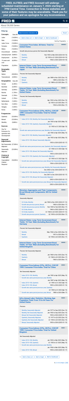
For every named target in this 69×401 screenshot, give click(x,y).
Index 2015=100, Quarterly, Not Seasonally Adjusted (38, 156)
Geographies (6, 81)
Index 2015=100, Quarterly (30, 283)
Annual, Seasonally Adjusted (30, 322)
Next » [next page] (63, 363)
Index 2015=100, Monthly (30, 275)
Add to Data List (26, 38)
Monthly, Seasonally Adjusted (31, 310)
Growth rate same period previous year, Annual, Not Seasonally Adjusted (44, 161)
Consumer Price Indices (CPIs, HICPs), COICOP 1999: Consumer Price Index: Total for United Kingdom (39, 330)
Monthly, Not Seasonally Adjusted (32, 313)
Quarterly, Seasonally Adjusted (31, 317)
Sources (4, 126)
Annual (24, 60)
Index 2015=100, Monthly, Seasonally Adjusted (36, 135)
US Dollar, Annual (27, 209)
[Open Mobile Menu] (66, 21)
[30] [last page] (67, 363)
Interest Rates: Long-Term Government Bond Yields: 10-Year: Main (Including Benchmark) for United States (39, 90)
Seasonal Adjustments (6, 140)
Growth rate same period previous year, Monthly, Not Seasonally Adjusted (43, 130)
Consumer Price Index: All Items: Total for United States (37, 46)
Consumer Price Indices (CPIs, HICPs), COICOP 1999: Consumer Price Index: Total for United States (39, 113)
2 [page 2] (55, 363)
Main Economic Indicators (27, 33)
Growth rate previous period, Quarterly (33, 214)
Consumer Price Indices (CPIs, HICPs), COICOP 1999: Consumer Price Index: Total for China (39, 266)
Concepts (5, 34)
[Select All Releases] (19, 37)
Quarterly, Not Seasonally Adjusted (32, 320)
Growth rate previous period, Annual (33, 204)
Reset (65, 33)
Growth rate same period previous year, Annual (36, 292)
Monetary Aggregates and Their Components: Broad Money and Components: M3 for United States (38, 192)
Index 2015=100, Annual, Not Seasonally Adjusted (37, 151)
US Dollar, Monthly (27, 202)
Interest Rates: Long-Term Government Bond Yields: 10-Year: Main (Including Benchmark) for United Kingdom (39, 245)
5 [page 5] (59, 363)
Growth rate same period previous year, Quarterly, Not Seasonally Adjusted (43, 146)
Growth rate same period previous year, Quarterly (37, 287)
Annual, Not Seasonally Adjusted (32, 315)
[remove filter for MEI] (36, 33)
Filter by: (4, 31)
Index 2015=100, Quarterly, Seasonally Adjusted (37, 124)
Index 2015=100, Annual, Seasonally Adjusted (36, 140)
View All (15, 34)
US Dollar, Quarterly (28, 212)
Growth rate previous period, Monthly (33, 207)
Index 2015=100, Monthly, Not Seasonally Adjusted (38, 119)
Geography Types (5, 70)
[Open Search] (64, 21)
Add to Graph (39, 38)
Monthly (24, 55)
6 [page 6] (60, 363)
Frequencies (6, 113)
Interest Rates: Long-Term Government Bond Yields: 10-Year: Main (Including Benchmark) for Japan (39, 68)
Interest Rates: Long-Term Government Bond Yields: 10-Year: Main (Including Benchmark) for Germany (39, 222)
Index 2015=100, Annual (29, 285)
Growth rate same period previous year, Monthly (37, 278)
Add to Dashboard (51, 38)
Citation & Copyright (5, 156)
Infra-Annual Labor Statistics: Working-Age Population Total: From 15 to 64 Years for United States (37, 300)
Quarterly (24, 57)
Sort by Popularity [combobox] (60, 41)
